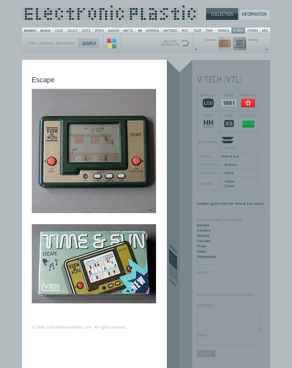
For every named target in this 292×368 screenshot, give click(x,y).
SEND (206, 353)
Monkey (203, 236)
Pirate (201, 246)
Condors (204, 230)
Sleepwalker (207, 257)
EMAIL (202, 335)
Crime (229, 186)
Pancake (204, 241)
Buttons (231, 165)
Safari (201, 251)
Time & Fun (230, 156)
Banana (203, 225)
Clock (229, 173)
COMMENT (206, 305)
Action (230, 181)
